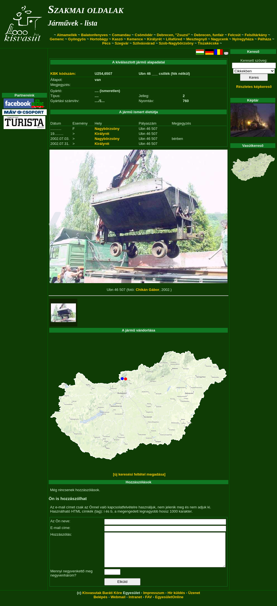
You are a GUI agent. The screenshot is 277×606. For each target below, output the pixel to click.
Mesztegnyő (196, 39)
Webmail (118, 604)
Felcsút (234, 35)
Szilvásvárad (144, 43)
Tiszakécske (208, 43)
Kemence (135, 39)
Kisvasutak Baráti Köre (102, 599)
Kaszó (117, 39)
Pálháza (264, 39)
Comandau (121, 35)
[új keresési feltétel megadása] (139, 474)
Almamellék (67, 35)
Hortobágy (99, 39)
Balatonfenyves (94, 35)
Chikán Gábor (147, 290)
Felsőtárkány (256, 35)
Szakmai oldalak (85, 9)
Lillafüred (174, 39)
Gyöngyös (77, 39)
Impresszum (153, 599)
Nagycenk (219, 39)
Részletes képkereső (254, 87)
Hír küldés (176, 599)
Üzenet (194, 599)
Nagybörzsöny (107, 129)
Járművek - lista (72, 23)
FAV (148, 604)
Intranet (135, 604)
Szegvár (122, 43)
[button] (55, 225)
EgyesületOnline (169, 604)
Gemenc (57, 39)
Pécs (106, 43)
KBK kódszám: (63, 73)
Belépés (100, 604)
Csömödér (144, 35)
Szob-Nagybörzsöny (176, 43)
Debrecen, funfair (209, 35)
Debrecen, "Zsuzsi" (173, 35)
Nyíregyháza (243, 39)
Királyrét (154, 39)
